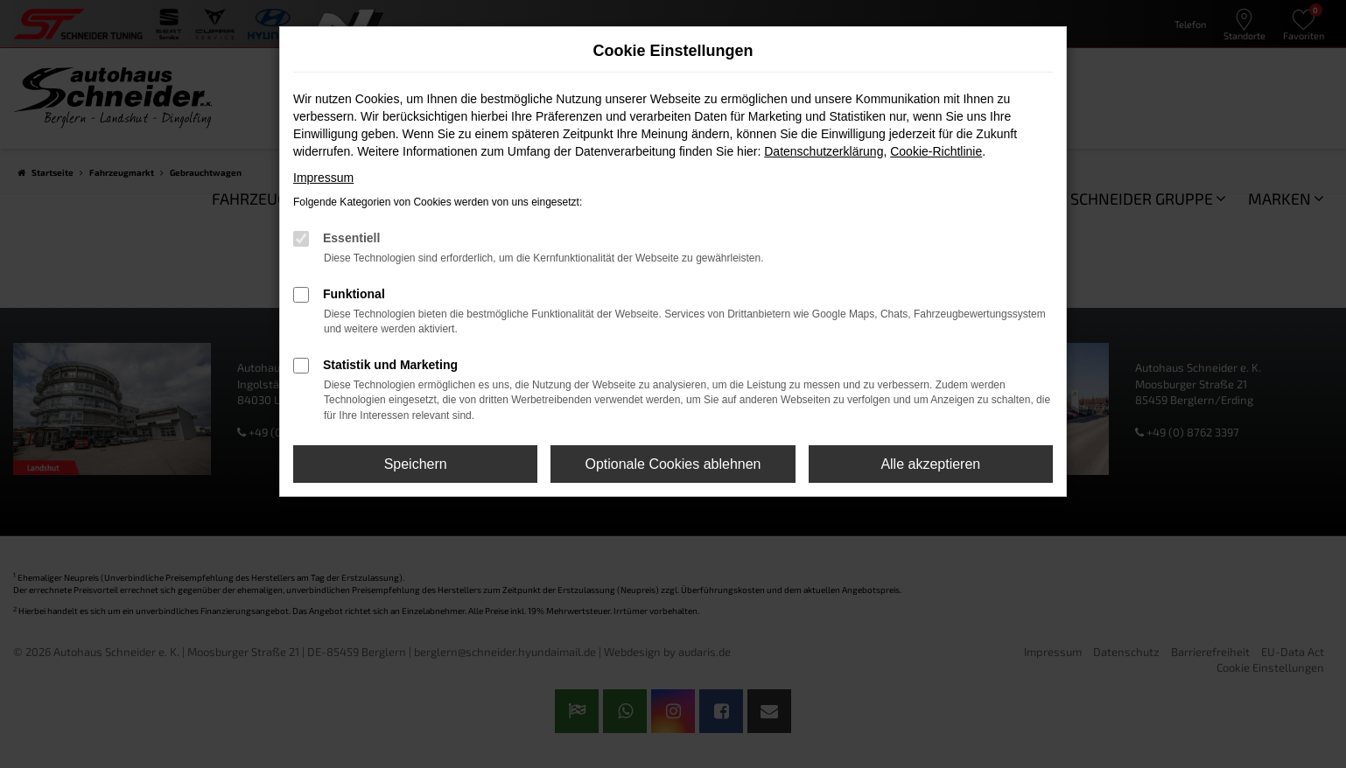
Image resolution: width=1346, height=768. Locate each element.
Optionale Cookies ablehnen (673, 464)
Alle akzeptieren (930, 464)
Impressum (323, 178)
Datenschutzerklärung (823, 151)
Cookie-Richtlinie (936, 151)
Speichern (415, 464)
